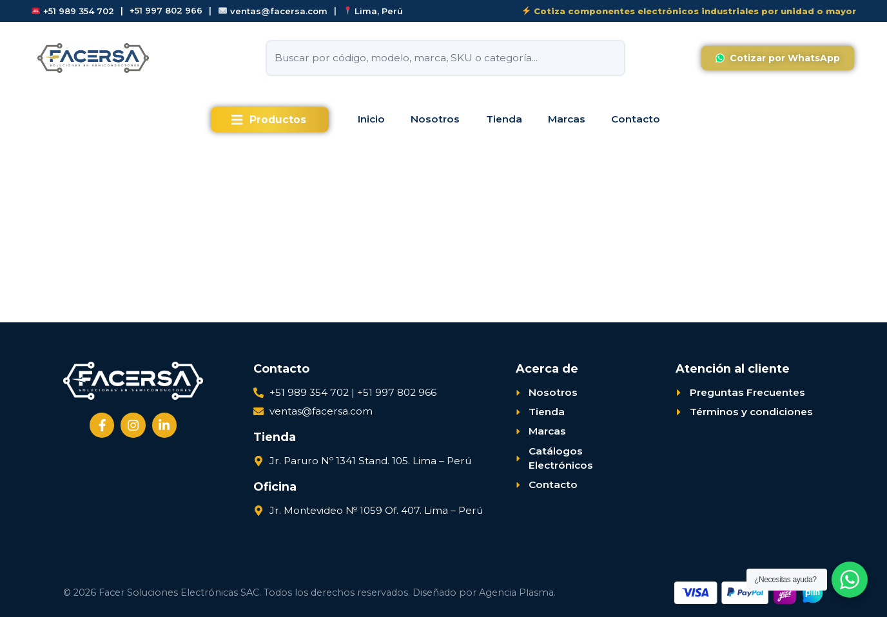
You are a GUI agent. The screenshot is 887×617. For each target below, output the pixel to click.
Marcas (566, 119)
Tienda (504, 119)
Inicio (371, 119)
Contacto (635, 119)
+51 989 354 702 (73, 10)
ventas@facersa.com (273, 10)
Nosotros (435, 119)
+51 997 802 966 (166, 10)
